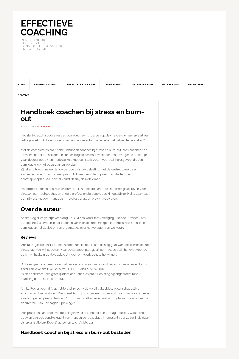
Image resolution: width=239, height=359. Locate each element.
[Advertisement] (147, 45)
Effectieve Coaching (47, 28)
